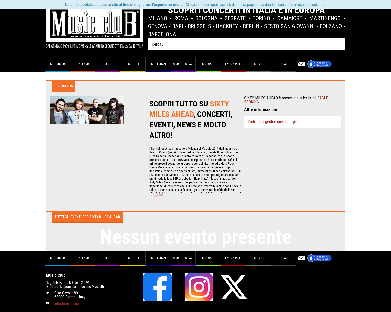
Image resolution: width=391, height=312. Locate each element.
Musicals (208, 64)
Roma (181, 18)
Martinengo (325, 18)
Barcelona (162, 34)
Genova (157, 26)
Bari (177, 26)
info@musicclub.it (68, 303)
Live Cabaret (233, 64)
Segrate (235, 18)
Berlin (251, 26)
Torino (261, 18)
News (284, 64)
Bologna (207, 18)
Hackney (227, 26)
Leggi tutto (158, 195)
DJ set (108, 64)
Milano (157, 18)
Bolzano (331, 26)
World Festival (183, 64)
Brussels (199, 26)
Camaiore (289, 18)
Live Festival (158, 64)
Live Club (133, 64)
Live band (82, 64)
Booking (258, 64)
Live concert (57, 64)
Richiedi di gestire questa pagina (273, 121)
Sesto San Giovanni (289, 26)
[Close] (325, 5)
